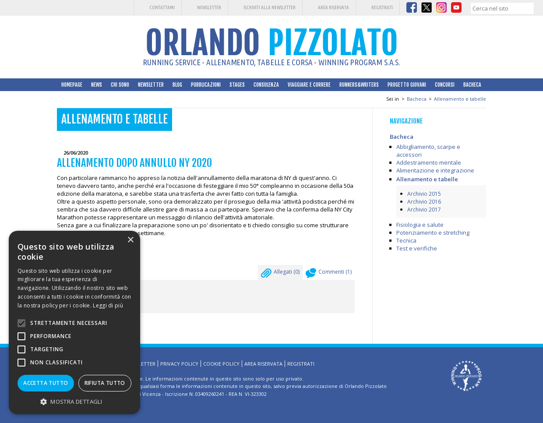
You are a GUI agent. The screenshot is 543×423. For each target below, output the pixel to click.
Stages (237, 84)
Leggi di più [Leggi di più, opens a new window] (108, 305)
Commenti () (329, 274)
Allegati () (280, 274)
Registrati (382, 7)
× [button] (130, 240)
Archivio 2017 (424, 209)
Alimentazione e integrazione (435, 170)
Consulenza (266, 84)
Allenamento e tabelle (460, 98)
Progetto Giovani (407, 84)
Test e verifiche (416, 248)
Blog (177, 84)
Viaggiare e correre (309, 84)
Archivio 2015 (424, 193)
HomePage (71, 84)
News (96, 84)
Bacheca (472, 84)
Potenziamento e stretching (432, 232)
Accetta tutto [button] (45, 383)
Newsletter (209, 7)
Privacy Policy (179, 363)
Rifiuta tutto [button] (105, 383)
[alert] (74, 322)
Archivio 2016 (424, 201)
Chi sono (120, 84)
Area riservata (333, 7)
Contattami (162, 7)
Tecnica (406, 240)
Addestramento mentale (428, 162)
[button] (74, 401)
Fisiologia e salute (420, 225)
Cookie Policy (221, 363)
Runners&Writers (359, 84)
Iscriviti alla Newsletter (269, 7)
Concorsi (445, 84)
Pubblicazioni (206, 84)
